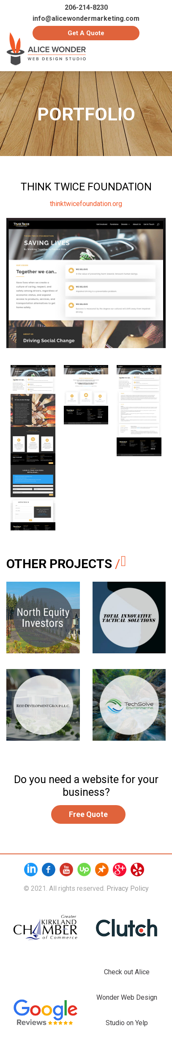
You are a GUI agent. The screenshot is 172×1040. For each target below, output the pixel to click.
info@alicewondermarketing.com (86, 18)
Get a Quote (86, 33)
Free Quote (88, 814)
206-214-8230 (86, 7)
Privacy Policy (127, 888)
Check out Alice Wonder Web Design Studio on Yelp (126, 997)
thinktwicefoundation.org (86, 204)
